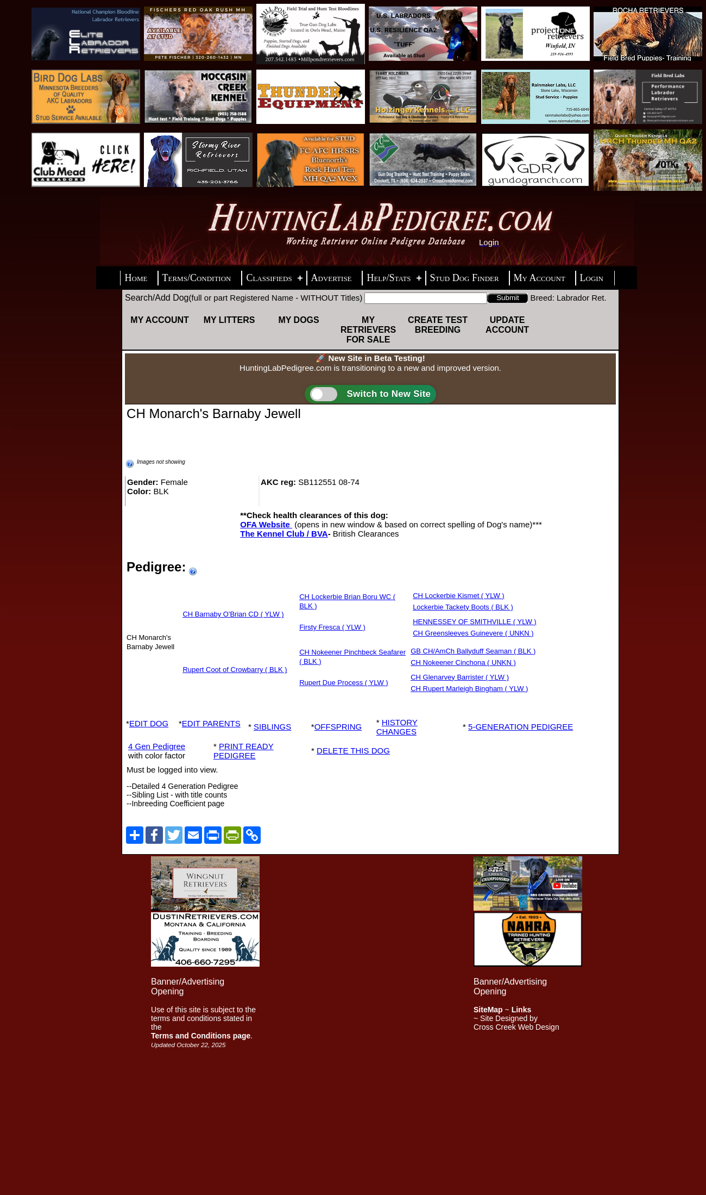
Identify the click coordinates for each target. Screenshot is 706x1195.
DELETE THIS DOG (353, 750)
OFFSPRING (338, 726)
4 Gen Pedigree (156, 746)
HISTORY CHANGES (397, 727)
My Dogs (298, 320)
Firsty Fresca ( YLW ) (332, 627)
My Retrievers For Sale (368, 329)
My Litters (229, 320)
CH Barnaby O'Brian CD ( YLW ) (232, 614)
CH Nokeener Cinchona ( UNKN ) (463, 662)
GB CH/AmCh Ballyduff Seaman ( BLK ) (473, 651)
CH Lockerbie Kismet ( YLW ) (459, 596)
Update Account (507, 324)
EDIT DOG (148, 723)
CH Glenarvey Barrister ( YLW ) (460, 677)
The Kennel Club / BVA (283, 533)
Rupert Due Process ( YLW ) (343, 683)
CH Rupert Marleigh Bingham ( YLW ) (469, 688)
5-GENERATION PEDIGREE (520, 726)
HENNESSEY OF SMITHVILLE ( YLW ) (475, 622)
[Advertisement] (300, 1019)
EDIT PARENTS (211, 723)
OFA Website (266, 524)
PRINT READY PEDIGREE (243, 751)
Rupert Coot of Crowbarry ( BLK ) (234, 669)
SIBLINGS (272, 726)
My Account (159, 320)
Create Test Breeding (438, 324)
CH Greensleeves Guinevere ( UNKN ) (473, 633)
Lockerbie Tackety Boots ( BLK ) (463, 607)
